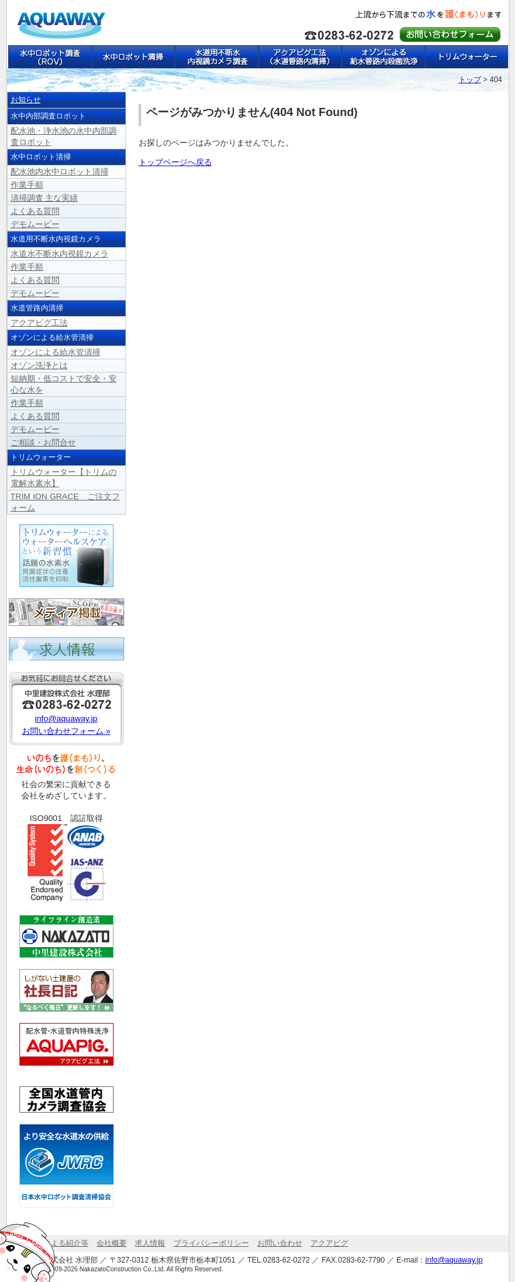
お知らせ (26, 99)
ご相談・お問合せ (43, 442)
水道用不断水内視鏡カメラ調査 (216, 56)
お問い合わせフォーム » (66, 731)
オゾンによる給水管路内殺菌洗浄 (383, 56)
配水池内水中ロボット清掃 (60, 171)
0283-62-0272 (286, 1260)
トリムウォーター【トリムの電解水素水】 (466, 56)
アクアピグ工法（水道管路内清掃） (299, 56)
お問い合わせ (279, 1243)
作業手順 (27, 184)
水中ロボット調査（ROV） (49, 56)
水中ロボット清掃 (132, 56)
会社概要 (112, 1243)
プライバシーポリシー (211, 1243)
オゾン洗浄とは (39, 365)
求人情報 (150, 1243)
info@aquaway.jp (66, 718)
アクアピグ (329, 1243)
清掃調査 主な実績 (44, 198)
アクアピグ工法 (39, 322)
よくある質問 (35, 211)
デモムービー (35, 224)
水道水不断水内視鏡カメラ (60, 253)
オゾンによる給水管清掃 (55, 352)
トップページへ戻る (175, 162)
